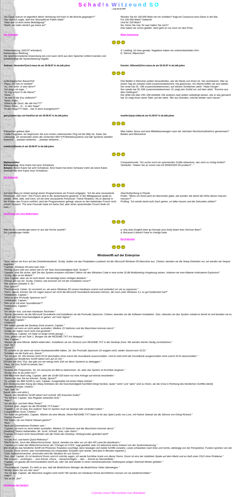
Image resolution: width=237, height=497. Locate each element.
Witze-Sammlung (129, 34)
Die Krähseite (11, 34)
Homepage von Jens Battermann (21, 213)
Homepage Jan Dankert (16, 485)
